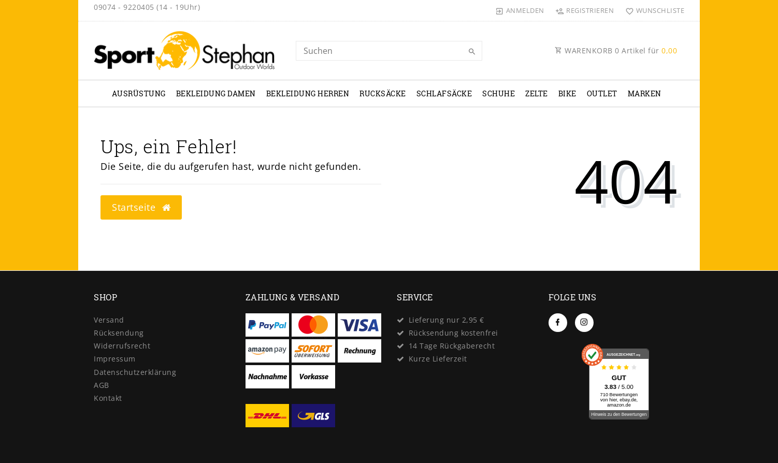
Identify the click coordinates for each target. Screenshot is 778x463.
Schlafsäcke (444, 93)
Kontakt (108, 398)
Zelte (536, 93)
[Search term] (389, 51)
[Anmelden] (520, 10)
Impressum (115, 359)
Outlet (602, 93)
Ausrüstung (139, 93)
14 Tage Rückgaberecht (452, 346)
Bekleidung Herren (308, 93)
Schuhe (498, 93)
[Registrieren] (584, 10)
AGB (101, 385)
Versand (109, 320)
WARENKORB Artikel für (616, 50)
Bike (567, 93)
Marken (644, 93)
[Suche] (472, 51)
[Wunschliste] (652, 10)
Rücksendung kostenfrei (453, 333)
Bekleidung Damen (216, 93)
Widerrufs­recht (122, 346)
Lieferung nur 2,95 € (446, 320)
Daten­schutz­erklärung (135, 372)
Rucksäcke (382, 93)
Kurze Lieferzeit (438, 359)
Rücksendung (119, 333)
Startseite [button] (141, 207)
